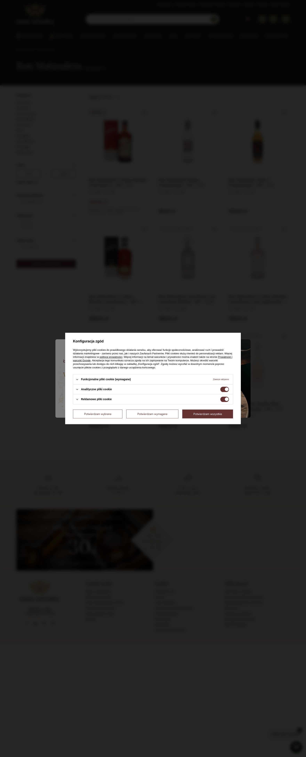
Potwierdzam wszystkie (207, 414)
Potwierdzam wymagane (152, 414)
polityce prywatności (111, 356)
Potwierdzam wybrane (97, 414)
